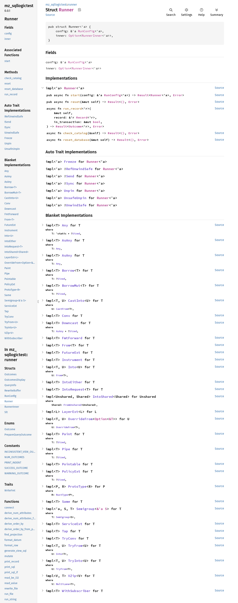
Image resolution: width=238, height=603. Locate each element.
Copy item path (79, 10)
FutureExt (71, 352)
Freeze (70, 161)
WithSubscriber (76, 591)
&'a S (102, 509)
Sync (70, 183)
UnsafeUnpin (75, 198)
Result (143, 95)
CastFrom (62, 309)
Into (72, 367)
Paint (67, 434)
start (75, 95)
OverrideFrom (80, 419)
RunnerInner (92, 35)
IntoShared (103, 396)
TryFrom (75, 545)
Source (50, 15)
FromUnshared (72, 405)
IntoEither (72, 382)
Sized (76, 233)
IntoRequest (73, 389)
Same (66, 501)
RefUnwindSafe (79, 169)
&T (111, 419)
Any (65, 225)
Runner (70, 88)
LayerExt (70, 412)
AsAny (67, 240)
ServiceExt (72, 524)
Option (74, 35)
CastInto (76, 300)
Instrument (72, 360)
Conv (66, 316)
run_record (72, 108)
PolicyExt (71, 471)
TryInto (75, 561)
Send (70, 176)
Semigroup (85, 509)
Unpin (69, 190)
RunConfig (86, 31)
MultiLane (62, 584)
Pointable (71, 464)
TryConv (69, 538)
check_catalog (75, 133)
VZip (72, 576)
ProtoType (77, 486)
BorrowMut (71, 285)
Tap (65, 531)
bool (96, 122)
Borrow (68, 270)
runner (72, 4)
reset (75, 102)
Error (177, 95)
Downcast (70, 323)
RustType (62, 494)
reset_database (76, 140)
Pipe (66, 449)
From (66, 345)
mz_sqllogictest (56, 4)
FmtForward (72, 338)
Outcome (75, 126)
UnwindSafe (76, 205)
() (123, 102)
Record (81, 117)
